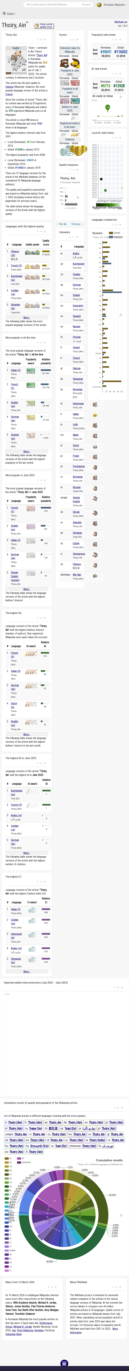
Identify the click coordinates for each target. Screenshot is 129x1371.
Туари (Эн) (35, 1128)
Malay (76, 434)
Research (86, 4)
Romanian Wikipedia (112, 5)
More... (26, 317)
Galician (77, 368)
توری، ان (107, 1146)
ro (27, 22)
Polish (76, 456)
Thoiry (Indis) (97, 1140)
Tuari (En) (61, 1146)
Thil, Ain (61, 224)
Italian (76, 414)
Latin (75, 424)
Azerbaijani (78, 263)
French (9, 94)
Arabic (76, 253)
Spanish (77, 316)
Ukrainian (77, 532)
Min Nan (77, 574)
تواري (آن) (89, 1128)
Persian (77, 337)
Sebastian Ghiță (13, 1334)
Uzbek (76, 543)
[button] (38, 39)
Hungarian (78, 378)
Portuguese (79, 466)
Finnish (76, 347)
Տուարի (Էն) (39, 1146)
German (77, 284)
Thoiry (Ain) (15, 1122)
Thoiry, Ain (41, 55)
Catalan (76, 274)
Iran (14, 1330)
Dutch (76, 445)
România (38, 1330)
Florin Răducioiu (25, 1330)
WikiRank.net (120, 22)
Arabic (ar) (16, 815)
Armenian (77, 389)
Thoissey (77, 224)
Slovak (76, 512)
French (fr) (16, 265)
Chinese (9, 86)
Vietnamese (79, 553)
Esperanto (78, 305)
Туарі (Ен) (70, 1128)
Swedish (77, 522)
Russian (77, 487)
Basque (76, 326)
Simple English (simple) (15, 576)
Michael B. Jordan (22, 1326)
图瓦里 (53, 1128)
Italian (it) (16, 370)
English (9, 13)
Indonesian (78, 403)
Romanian (78, 476)
